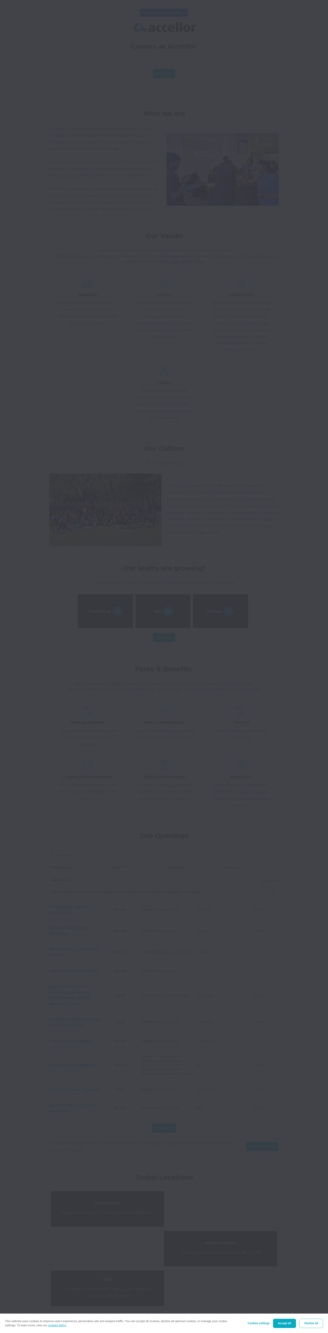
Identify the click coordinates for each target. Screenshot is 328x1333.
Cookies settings (259, 1323)
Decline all (311, 1323)
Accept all (284, 1323)
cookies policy (57, 1325)
